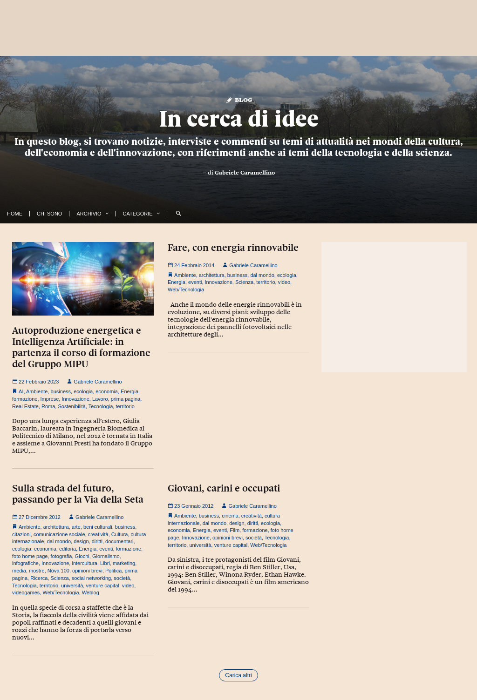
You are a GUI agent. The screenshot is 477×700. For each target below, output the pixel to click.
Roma (48, 406)
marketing (124, 563)
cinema (230, 515)
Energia (129, 391)
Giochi (82, 556)
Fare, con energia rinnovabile (233, 248)
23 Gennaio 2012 (190, 506)
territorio (125, 406)
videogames (26, 592)
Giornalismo (106, 556)
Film (234, 530)
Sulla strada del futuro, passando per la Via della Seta (77, 493)
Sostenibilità (71, 406)
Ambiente (37, 391)
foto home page (30, 556)
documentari (119, 541)
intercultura (84, 563)
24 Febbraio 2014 (191, 265)
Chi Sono (49, 213)
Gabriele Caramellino (245, 172)
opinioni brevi (87, 570)
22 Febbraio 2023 (35, 381)
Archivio (88, 213)
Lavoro (100, 399)
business (61, 391)
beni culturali (97, 527)
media (19, 570)
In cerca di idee (239, 119)
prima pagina (126, 399)
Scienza (244, 282)
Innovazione (75, 399)
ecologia (83, 391)
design (81, 541)
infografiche (25, 563)
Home (14, 213)
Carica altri (238, 675)
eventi (195, 282)
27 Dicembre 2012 (36, 517)
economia (106, 391)
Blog (238, 99)
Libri (105, 563)
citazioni (21, 534)
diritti (97, 541)
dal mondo (262, 275)
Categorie (138, 213)
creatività (98, 534)
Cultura (119, 534)
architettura (212, 275)
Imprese (50, 399)
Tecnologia (101, 406)
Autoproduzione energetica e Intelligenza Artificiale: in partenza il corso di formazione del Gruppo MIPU (81, 347)
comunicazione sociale (59, 534)
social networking (91, 578)
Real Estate (25, 406)
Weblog (90, 592)
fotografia (61, 556)
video (284, 282)
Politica (113, 570)
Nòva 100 (58, 570)
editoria (67, 549)
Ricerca (39, 578)
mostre (37, 570)
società (122, 578)
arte (76, 527)
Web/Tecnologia (186, 289)
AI (21, 391)
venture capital (102, 585)
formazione (24, 399)
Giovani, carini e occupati (224, 488)
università (72, 585)
